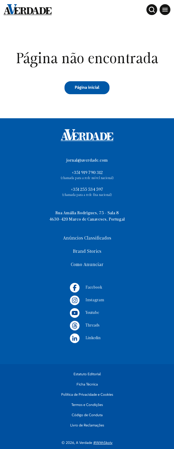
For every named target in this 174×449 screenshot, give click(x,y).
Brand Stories (87, 251)
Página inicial (87, 87)
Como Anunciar (87, 264)
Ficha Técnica (87, 384)
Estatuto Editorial (87, 374)
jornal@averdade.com (87, 160)
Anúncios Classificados (87, 238)
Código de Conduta (87, 415)
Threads (85, 325)
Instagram (87, 300)
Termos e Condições (87, 404)
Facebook (86, 288)
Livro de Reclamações (87, 425)
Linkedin (85, 338)
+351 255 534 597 (87, 189)
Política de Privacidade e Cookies (87, 394)
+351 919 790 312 (87, 173)
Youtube (84, 313)
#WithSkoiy (102, 442)
